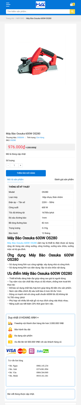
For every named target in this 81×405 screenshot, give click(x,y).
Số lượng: (10, 160)
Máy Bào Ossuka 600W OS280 (22, 243)
